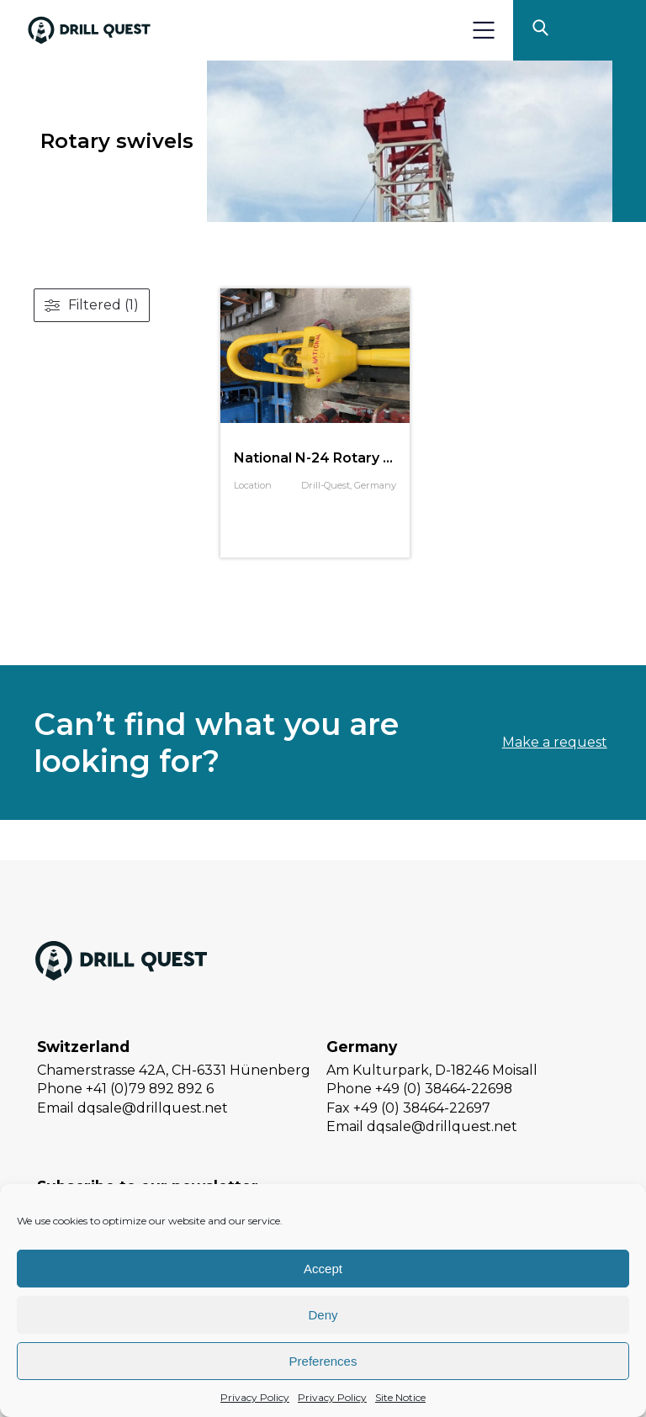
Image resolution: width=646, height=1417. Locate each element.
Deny (322, 1315)
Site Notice (400, 1397)
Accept (323, 1268)
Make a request (554, 742)
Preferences (323, 1361)
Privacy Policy (254, 1397)
